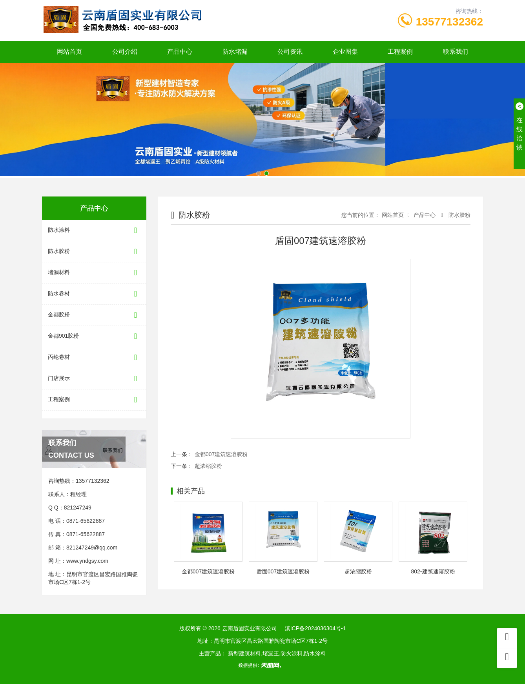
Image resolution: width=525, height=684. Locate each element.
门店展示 (94, 378)
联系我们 (455, 51)
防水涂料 (94, 230)
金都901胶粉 (94, 336)
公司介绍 (124, 51)
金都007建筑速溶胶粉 (221, 454)
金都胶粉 (94, 315)
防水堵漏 (235, 51)
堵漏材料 (94, 272)
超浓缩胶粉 (208, 466)
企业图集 (345, 51)
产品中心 (179, 51)
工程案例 (400, 51)
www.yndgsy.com (87, 561)
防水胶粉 (94, 251)
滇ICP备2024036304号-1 (315, 628)
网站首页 (69, 51)
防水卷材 (94, 293)
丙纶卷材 (94, 357)
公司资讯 (290, 51)
